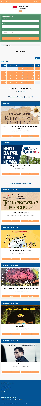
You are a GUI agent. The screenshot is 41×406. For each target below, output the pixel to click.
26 (5, 82)
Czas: (3, 29)
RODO (11, 399)
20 (10, 79)
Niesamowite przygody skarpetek (20, 250)
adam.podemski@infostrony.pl (24, 403)
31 (33, 82)
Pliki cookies (7, 399)
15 (22, 75)
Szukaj (20, 38)
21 (16, 79)
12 (5, 75)
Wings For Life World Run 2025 (20, 165)
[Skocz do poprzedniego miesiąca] (36, 58)
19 (5, 79)
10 (33, 72)
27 (10, 82)
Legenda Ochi (20, 326)
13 (10, 75)
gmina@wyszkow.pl (7, 387)
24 (33, 79)
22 (22, 79)
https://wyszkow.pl (6, 388)
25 (38, 79)
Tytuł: (3, 23)
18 (38, 75)
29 (22, 82)
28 (16, 82)
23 (27, 79)
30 (27, 82)
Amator (20, 363)
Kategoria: (4, 18)
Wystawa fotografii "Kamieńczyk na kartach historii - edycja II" (20, 127)
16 (27, 75)
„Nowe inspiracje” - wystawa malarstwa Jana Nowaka (20, 288)
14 (16, 75)
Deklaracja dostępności (18, 399)
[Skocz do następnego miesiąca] (39, 58)
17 (33, 75)
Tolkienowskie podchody (20, 212)
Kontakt (2, 399)
